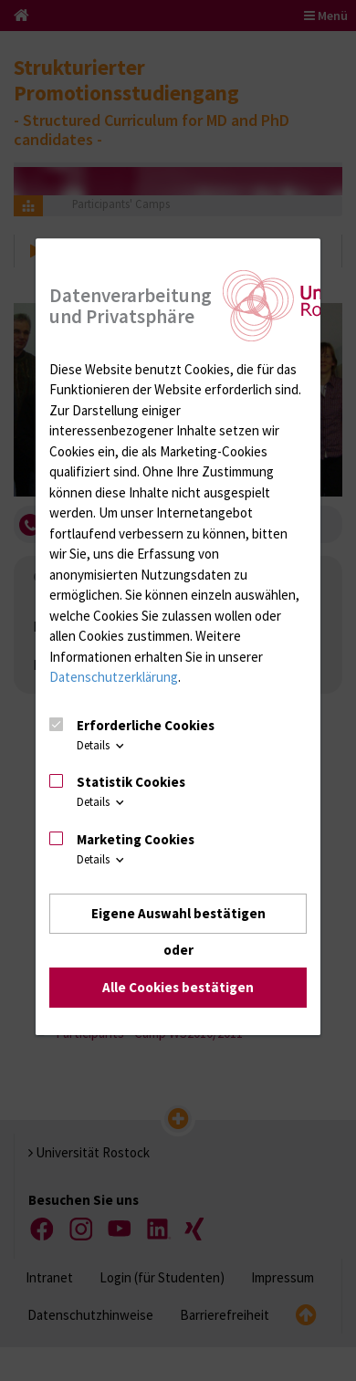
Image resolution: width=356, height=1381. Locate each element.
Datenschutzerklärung (113, 676)
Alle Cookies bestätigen (178, 988)
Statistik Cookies (131, 781)
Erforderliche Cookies (146, 725)
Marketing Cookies (135, 839)
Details (102, 745)
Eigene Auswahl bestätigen (178, 913)
